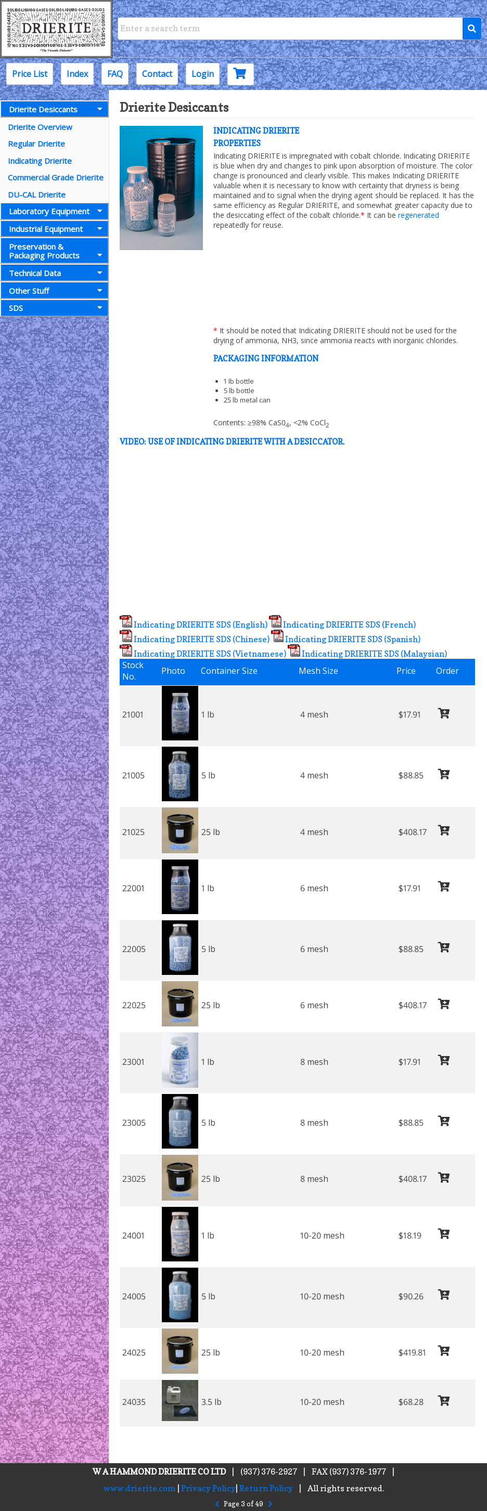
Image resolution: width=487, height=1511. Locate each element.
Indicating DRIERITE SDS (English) (193, 624)
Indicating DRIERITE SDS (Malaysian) (367, 653)
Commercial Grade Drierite (56, 177)
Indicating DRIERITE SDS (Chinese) (195, 639)
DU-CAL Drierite (37, 194)
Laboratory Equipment (57, 211)
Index (77, 74)
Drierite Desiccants (57, 109)
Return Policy (266, 1488)
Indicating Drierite (40, 160)
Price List (29, 74)
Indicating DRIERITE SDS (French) (342, 624)
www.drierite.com (140, 1488)
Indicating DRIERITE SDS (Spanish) (345, 639)
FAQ (115, 74)
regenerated (418, 215)
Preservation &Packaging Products (57, 250)
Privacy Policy (208, 1488)
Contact (157, 74)
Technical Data (57, 273)
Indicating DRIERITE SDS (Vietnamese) (203, 653)
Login (202, 74)
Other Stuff (57, 290)
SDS (57, 308)
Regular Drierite (36, 143)
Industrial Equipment (57, 229)
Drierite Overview (40, 127)
